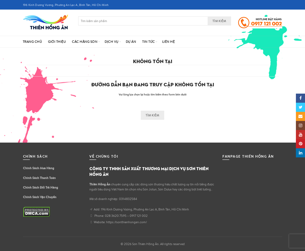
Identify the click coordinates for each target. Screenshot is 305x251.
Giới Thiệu (57, 42)
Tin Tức (148, 42)
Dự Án (131, 42)
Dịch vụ (111, 42)
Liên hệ (168, 42)
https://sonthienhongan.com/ (126, 222)
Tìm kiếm (219, 21)
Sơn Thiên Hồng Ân (145, 244)
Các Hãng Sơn (84, 42)
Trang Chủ (32, 42)
